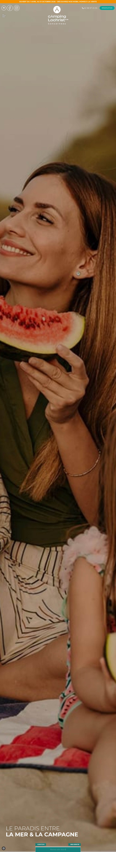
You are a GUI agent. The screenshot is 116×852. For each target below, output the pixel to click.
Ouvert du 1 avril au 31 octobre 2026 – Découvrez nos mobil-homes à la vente (58, 2)
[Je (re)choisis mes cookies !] (3, 848)
